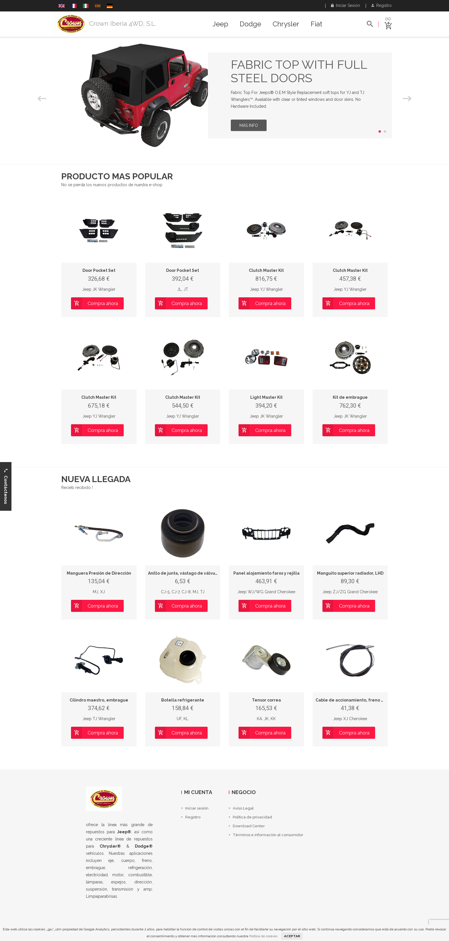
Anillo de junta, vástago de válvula (183, 573)
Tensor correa (266, 700)
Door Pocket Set (98, 270)
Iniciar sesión (345, 5)
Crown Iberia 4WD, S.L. (122, 23)
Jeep (220, 24)
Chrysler (286, 24)
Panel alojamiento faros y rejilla (266, 573)
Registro (381, 5)
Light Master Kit (266, 397)
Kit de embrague (350, 397)
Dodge (250, 24)
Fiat (316, 24)
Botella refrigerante (182, 700)
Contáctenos (5, 486)
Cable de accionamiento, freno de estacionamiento (369, 700)
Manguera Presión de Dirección (99, 573)
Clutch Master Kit (266, 270)
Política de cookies (263, 936)
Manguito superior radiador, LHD (350, 573)
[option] (224, 95)
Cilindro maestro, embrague (99, 700)
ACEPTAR (292, 936)
